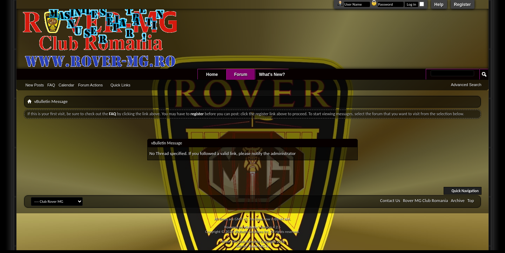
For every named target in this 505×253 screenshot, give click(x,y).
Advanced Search (466, 85)
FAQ (51, 85)
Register (462, 4)
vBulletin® (252, 227)
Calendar (66, 85)
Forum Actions (90, 85)
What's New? (272, 74)
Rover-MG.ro (259, 246)
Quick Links (120, 85)
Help (439, 4)
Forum (240, 74)
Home (212, 74)
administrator (283, 153)
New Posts (34, 85)
